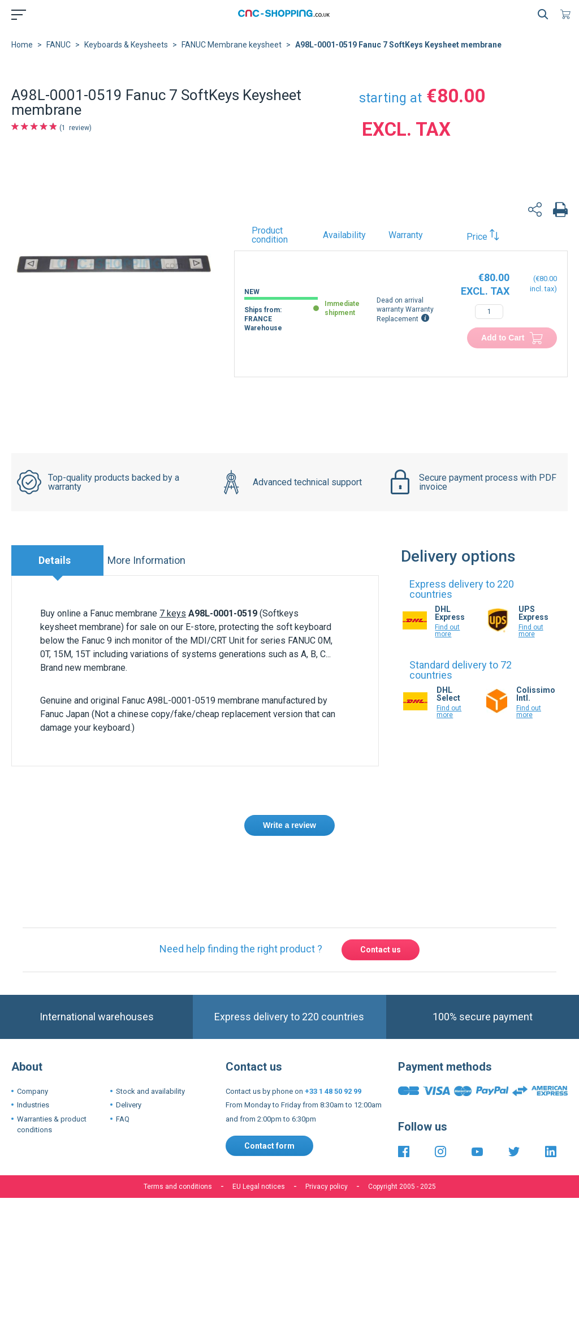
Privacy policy (326, 1187)
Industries (33, 1105)
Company (32, 1091)
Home (22, 44)
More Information (146, 560)
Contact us (380, 949)
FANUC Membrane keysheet (232, 44)
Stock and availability (150, 1091)
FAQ (122, 1119)
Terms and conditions (178, 1187)
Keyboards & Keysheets (126, 44)
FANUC (58, 44)
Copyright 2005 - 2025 (402, 1187)
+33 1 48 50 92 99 (333, 1091)
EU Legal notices (258, 1187)
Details (54, 560)
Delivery (128, 1105)
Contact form (269, 1145)
